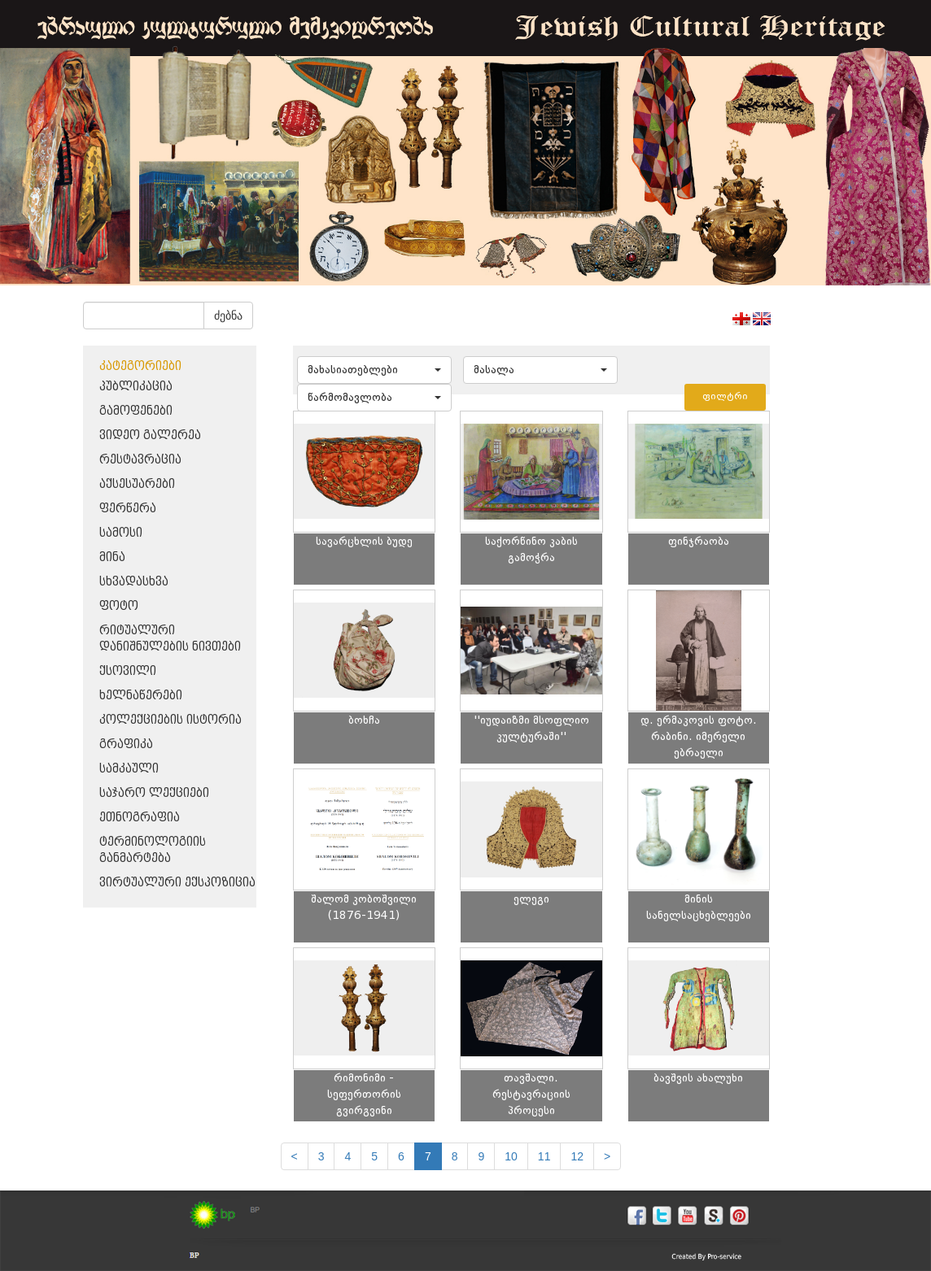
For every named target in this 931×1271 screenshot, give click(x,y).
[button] (374, 370)
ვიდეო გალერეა (150, 435)
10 (511, 1156)
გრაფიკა (126, 744)
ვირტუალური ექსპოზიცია (177, 883)
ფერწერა (127, 509)
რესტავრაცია (140, 460)
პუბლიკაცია (136, 387)
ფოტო (118, 606)
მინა (112, 557)
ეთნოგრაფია (139, 818)
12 (577, 1156)
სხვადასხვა (133, 582)
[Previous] (294, 1156)
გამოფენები (136, 411)
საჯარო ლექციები (154, 793)
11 (544, 1156)
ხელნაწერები (140, 696)
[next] (607, 1156)
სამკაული (129, 769)
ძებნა (228, 315)
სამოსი (120, 533)
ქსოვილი (127, 671)
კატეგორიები (140, 366)
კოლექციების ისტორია (170, 720)
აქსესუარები (137, 484)
